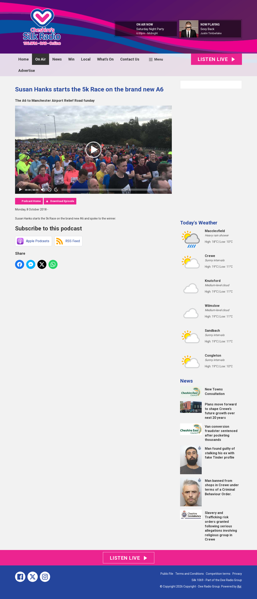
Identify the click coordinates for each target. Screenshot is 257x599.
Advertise (26, 70)
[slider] (114, 190)
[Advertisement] (211, 153)
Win (71, 59)
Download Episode (62, 201)
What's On (105, 59)
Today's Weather (198, 223)
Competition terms (218, 573)
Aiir (239, 586)
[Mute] (43, 190)
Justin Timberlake (211, 33)
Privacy (237, 573)
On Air (40, 59)
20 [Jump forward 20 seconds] (56, 189)
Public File (166, 573)
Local (86, 59)
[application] (93, 150)
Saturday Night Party (150, 29)
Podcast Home (31, 201)
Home (23, 59)
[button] (93, 149)
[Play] (20, 190)
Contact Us (129, 59)
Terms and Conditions (189, 573)
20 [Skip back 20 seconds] (50, 189)
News (57, 59)
